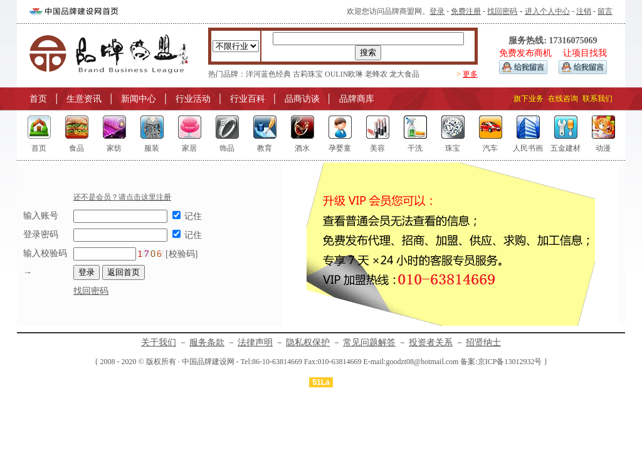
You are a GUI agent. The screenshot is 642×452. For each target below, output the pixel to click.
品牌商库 (356, 99)
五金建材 (565, 148)
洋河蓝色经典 (268, 74)
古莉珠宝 (308, 74)
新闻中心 (138, 99)
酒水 (302, 148)
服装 (151, 148)
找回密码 (502, 11)
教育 (264, 148)
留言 (605, 11)
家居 (189, 148)
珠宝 (452, 148)
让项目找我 (585, 53)
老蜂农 (376, 74)
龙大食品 (404, 74)
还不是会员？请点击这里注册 (122, 197)
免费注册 (466, 11)
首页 (38, 99)
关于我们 (158, 342)
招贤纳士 (483, 342)
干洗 (415, 148)
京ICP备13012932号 (510, 361)
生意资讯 (84, 99)
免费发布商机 (525, 53)
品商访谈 (302, 99)
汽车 (490, 148)
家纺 (114, 148)
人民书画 (528, 148)
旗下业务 (528, 98)
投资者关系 (431, 342)
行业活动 (193, 99)
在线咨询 (563, 98)
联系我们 (597, 98)
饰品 (226, 148)
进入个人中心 (547, 11)
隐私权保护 (308, 342)
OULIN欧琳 (344, 74)
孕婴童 (340, 148)
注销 (583, 11)
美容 (377, 148)
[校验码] (135, 254)
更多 (470, 74)
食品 (76, 148)
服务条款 (206, 342)
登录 (437, 11)
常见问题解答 (369, 342)
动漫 (603, 148)
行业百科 (247, 99)
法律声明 (255, 342)
